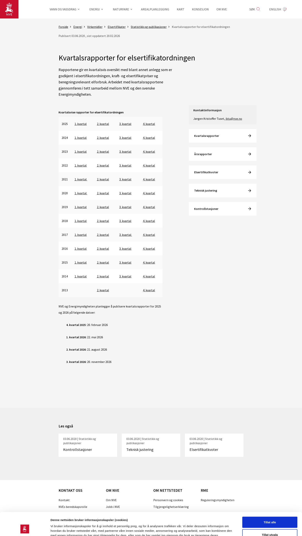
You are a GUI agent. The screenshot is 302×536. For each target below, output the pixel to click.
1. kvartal (81, 124)
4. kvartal (149, 124)
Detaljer (205, 526)
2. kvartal (103, 124)
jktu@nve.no (234, 119)
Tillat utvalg (270, 513)
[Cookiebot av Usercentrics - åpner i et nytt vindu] (25, 528)
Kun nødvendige (269, 525)
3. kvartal (125, 124)
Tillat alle (270, 500)
